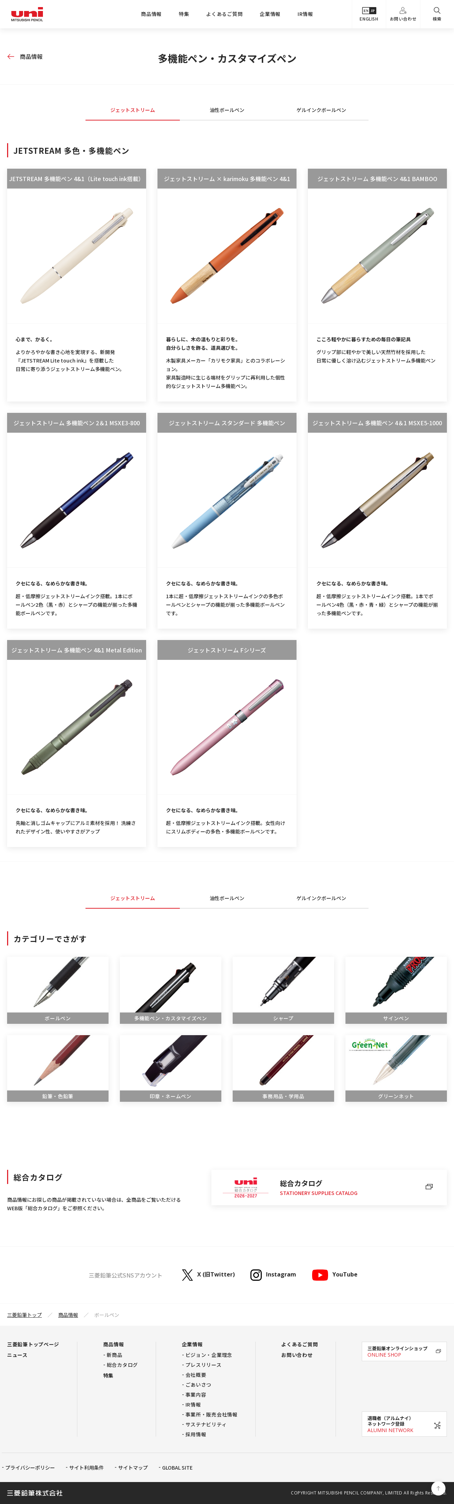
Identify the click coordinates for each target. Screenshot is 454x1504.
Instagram (273, 1275)
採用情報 (196, 1434)
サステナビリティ (206, 1424)
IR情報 (305, 13)
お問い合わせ (403, 14)
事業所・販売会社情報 (212, 1414)
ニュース (17, 1354)
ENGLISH (369, 14)
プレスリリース (204, 1364)
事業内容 (196, 1394)
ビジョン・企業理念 (209, 1354)
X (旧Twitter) (208, 1275)
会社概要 (196, 1374)
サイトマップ (133, 1467)
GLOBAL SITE (177, 1467)
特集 (184, 13)
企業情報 (270, 13)
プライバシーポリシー (30, 1467)
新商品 (114, 1354)
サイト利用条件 (86, 1467)
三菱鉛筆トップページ (33, 1344)
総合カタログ (122, 1364)
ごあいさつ (199, 1384)
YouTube (334, 1275)
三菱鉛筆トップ (24, 1314)
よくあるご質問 (224, 13)
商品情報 (151, 13)
